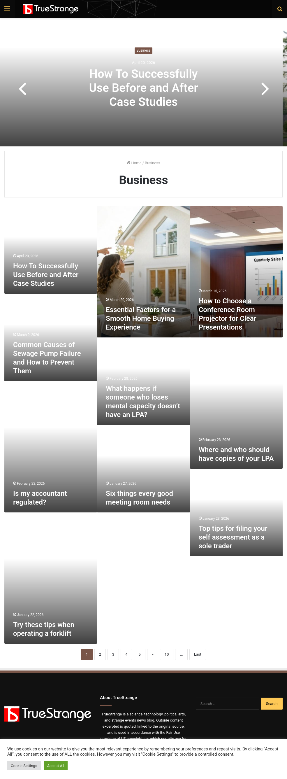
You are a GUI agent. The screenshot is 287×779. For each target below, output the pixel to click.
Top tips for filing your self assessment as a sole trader (233, 537)
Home (134, 163)
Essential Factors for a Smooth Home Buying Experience (141, 318)
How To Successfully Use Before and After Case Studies (143, 88)
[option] (143, 88)
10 (167, 654)
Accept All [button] (55, 766)
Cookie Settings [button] (24, 766)
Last (197, 654)
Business (143, 51)
